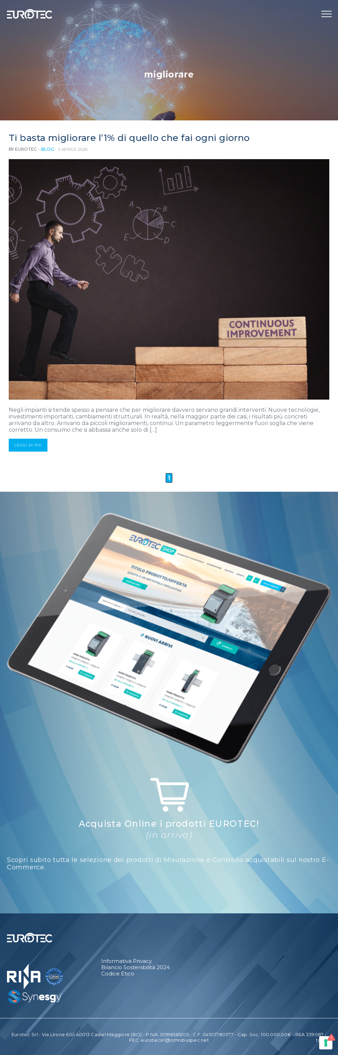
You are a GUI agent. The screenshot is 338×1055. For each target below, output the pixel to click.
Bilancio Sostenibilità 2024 (135, 967)
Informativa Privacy (126, 961)
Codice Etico (117, 974)
